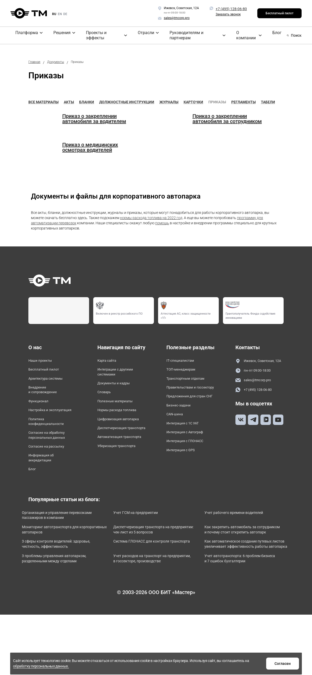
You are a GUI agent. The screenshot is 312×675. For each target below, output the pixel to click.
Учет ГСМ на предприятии (145, 532)
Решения (50, 35)
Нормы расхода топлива (121, 415)
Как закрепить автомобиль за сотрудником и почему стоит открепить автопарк (242, 560)
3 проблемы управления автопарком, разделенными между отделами (62, 603)
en (60, 14)
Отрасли (120, 35)
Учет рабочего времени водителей (244, 532)
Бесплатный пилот (280, 13)
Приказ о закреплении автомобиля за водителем (94, 117)
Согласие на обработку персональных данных (51, 449)
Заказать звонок (228, 14)
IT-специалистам (182, 359)
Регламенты (243, 100)
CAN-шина (176, 431)
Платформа (22, 35)
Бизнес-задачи (180, 421)
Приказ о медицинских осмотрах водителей (90, 146)
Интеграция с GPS (183, 471)
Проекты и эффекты (85, 35)
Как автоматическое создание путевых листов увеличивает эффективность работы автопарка (245, 582)
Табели (268, 100)
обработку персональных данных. (182, 665)
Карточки (193, 100)
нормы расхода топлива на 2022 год (151, 216)
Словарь (105, 395)
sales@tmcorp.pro (256, 385)
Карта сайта (109, 359)
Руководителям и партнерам (161, 35)
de (65, 14)
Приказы (217, 100)
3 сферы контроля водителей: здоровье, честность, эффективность (57, 582)
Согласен (237, 663)
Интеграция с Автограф (189, 451)
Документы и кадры (117, 385)
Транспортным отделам (189, 379)
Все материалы (43, 100)
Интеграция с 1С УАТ (186, 440)
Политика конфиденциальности (49, 434)
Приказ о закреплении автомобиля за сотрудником (227, 117)
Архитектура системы (49, 379)
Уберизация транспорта (120, 472)
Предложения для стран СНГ (190, 408)
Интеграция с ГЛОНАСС (189, 461)
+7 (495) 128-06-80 (231, 9)
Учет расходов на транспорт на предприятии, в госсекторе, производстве (149, 603)
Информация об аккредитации (44, 475)
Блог (228, 35)
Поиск (294, 35)
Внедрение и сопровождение (45, 392)
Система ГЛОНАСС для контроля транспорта (152, 579)
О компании (206, 35)
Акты (69, 100)
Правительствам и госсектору (182, 392)
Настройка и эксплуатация (43, 418)
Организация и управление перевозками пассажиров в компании (54, 538)
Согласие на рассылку (50, 462)
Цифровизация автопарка (112, 428)
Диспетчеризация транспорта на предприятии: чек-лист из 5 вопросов (149, 560)
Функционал (40, 405)
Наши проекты (42, 359)
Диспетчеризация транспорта (114, 443)
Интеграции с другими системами (119, 372)
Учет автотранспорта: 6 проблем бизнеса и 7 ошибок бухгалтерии (243, 600)
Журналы (168, 100)
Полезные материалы (118, 405)
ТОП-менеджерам (183, 369)
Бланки (86, 100)
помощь (162, 221)
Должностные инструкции (126, 100)
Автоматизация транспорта (112, 459)
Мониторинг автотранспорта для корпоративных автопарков (60, 557)
